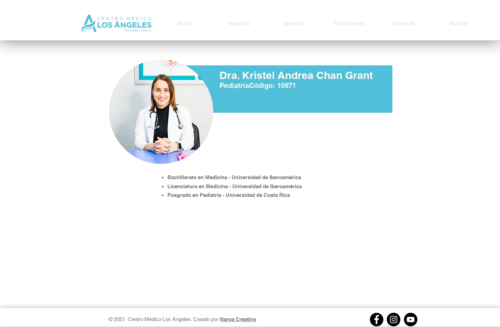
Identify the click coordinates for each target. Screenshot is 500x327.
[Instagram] (393, 319)
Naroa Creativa (238, 319)
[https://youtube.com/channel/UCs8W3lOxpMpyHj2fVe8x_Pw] (410, 319)
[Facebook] (376, 319)
